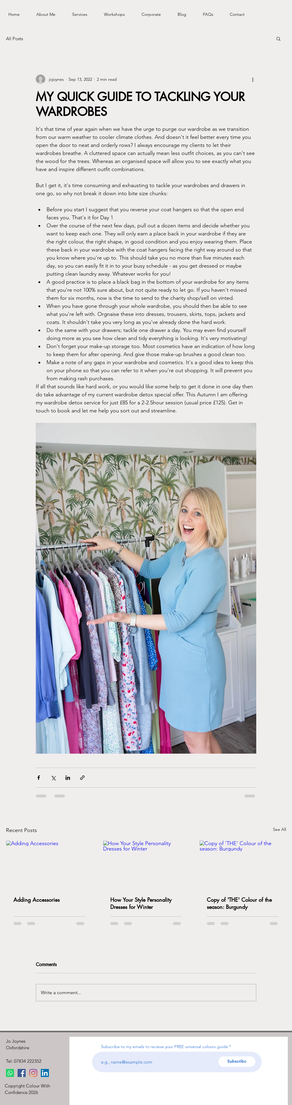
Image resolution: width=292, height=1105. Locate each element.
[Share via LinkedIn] (68, 777)
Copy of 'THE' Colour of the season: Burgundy (239, 903)
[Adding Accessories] (49, 865)
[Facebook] (22, 1073)
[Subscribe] (236, 1061)
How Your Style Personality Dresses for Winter (141, 903)
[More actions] (252, 79)
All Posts (14, 38)
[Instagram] (33, 1073)
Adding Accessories (36, 899)
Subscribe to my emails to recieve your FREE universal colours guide (164, 1047)
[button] (278, 38)
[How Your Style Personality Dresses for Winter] (146, 865)
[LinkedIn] (45, 1073)
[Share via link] (82, 777)
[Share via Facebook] (38, 777)
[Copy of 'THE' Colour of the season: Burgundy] (243, 865)
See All (279, 829)
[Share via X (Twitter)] (53, 777)
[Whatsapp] (10, 1073)
